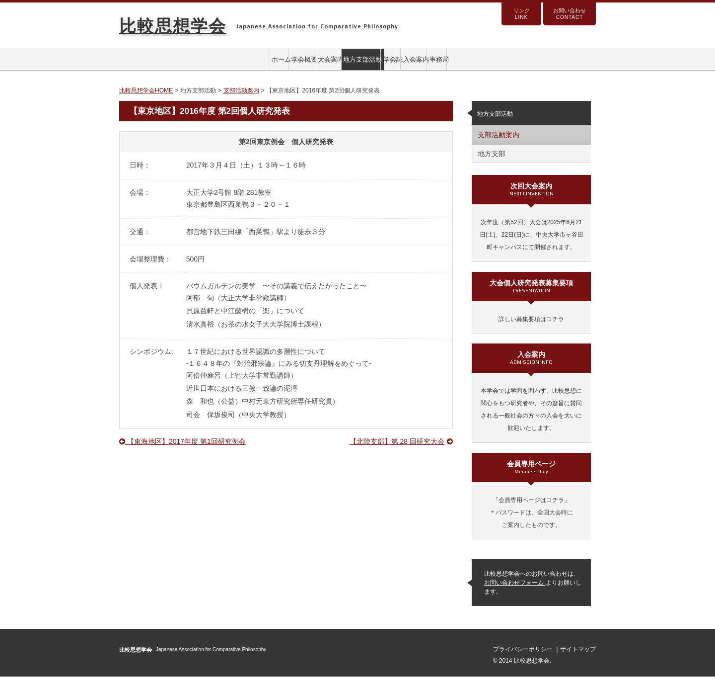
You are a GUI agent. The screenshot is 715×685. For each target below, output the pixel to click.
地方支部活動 (357, 64)
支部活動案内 (241, 99)
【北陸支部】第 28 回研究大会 (401, 450)
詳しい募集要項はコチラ (531, 327)
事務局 (560, 64)
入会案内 (492, 64)
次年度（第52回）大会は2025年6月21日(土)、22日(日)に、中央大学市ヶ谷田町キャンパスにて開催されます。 (531, 243)
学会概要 (222, 64)
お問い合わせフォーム (514, 591)
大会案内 (290, 64)
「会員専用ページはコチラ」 (531, 508)
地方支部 (491, 163)
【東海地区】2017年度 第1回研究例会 (182, 450)
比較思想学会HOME (146, 99)
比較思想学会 (172, 25)
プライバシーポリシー (523, 658)
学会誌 (425, 64)
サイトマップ (578, 658)
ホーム (154, 64)
